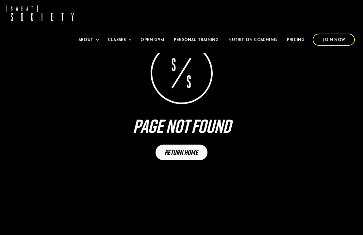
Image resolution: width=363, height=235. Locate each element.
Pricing (296, 40)
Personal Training (196, 40)
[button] (88, 39)
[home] (40, 13)
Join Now (333, 40)
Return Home (181, 152)
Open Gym (152, 40)
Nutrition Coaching (252, 40)
